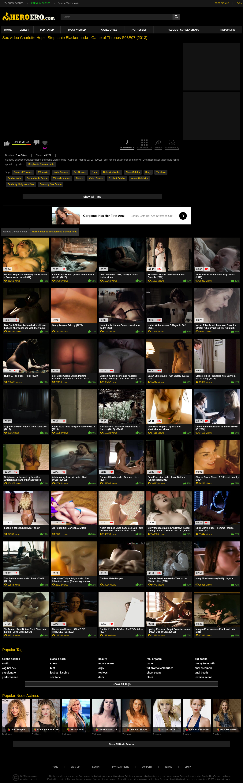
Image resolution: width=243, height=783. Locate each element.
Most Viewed (77, 29)
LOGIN (239, 3)
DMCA (188, 767)
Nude (95, 172)
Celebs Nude (14, 178)
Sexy (148, 172)
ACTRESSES (139, 29)
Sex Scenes (79, 172)
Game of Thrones (23, 172)
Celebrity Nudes (111, 172)
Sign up (75, 767)
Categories (109, 29)
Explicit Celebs (117, 178)
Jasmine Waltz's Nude (68, 3)
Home (8, 29)
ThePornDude (227, 29)
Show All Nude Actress (121, 744)
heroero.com (31, 776)
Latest (24, 29)
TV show (161, 172)
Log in (95, 767)
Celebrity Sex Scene (51, 184)
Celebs (79, 178)
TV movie (43, 172)
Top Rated (47, 29)
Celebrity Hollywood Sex (21, 184)
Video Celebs (96, 178)
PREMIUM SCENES (40, 3)
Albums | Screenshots (183, 29)
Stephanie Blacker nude (41, 164)
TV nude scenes (61, 178)
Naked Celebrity (139, 178)
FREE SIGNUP (222, 3)
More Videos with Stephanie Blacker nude (54, 231)
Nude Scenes (61, 172)
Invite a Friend (120, 767)
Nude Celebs (133, 172)
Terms (168, 767)
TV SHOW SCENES (14, 3)
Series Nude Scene (37, 178)
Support (147, 767)
